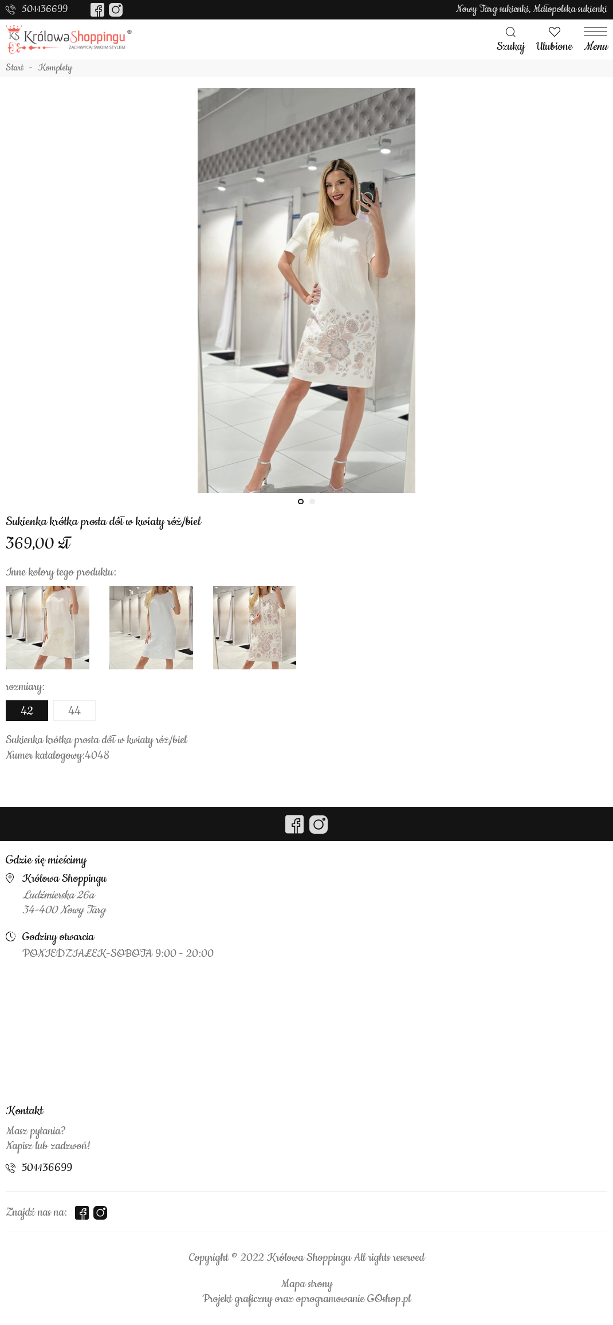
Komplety (55, 68)
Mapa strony (306, 1284)
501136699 (45, 9)
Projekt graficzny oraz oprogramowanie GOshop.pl (306, 1299)
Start (14, 68)
